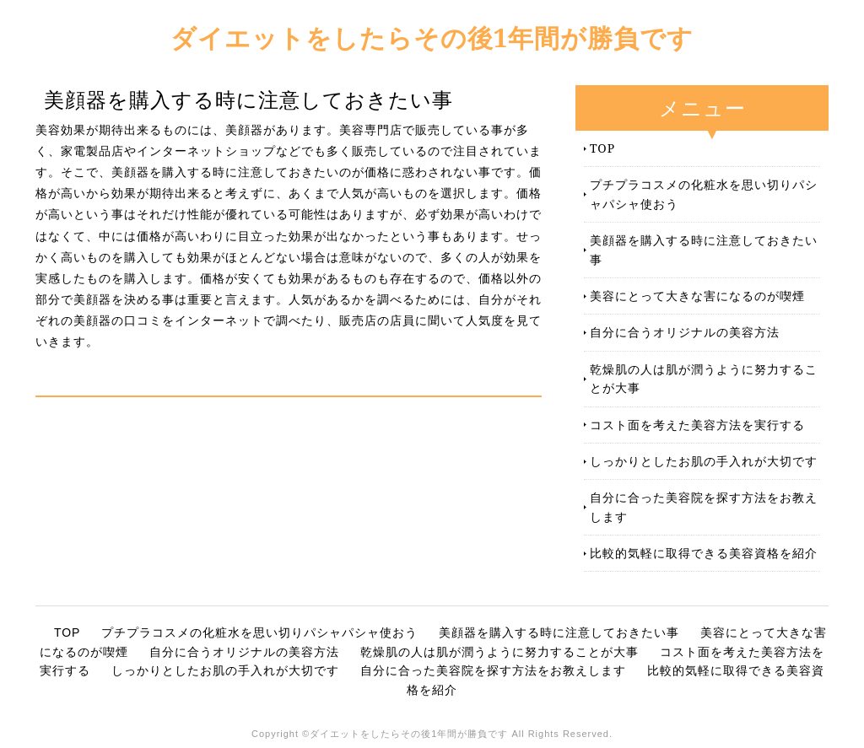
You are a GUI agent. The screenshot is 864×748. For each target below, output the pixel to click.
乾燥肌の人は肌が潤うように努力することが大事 (704, 378)
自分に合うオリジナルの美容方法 (685, 332)
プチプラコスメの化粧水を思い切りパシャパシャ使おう (704, 193)
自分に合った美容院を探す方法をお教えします (704, 506)
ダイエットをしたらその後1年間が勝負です (432, 37)
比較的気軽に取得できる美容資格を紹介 (704, 553)
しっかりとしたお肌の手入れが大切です (704, 461)
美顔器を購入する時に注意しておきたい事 (704, 249)
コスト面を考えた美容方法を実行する (697, 425)
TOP (602, 148)
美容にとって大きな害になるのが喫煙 (697, 296)
